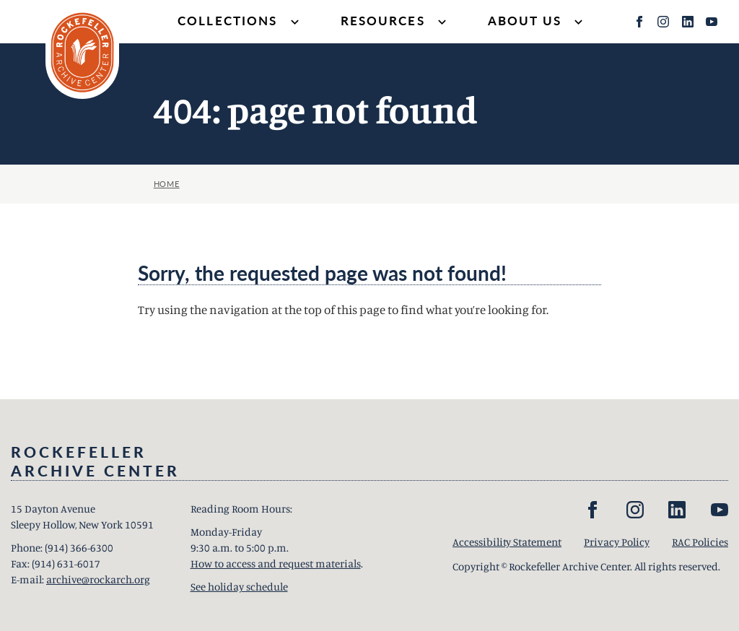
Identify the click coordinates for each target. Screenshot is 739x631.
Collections (240, 22)
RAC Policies (700, 542)
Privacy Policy (617, 542)
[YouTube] (711, 21)
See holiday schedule (239, 586)
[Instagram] (663, 21)
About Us (537, 22)
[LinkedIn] (688, 21)
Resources (395, 22)
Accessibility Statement (506, 542)
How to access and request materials (276, 563)
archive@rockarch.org (98, 579)
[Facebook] (639, 21)
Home (167, 183)
